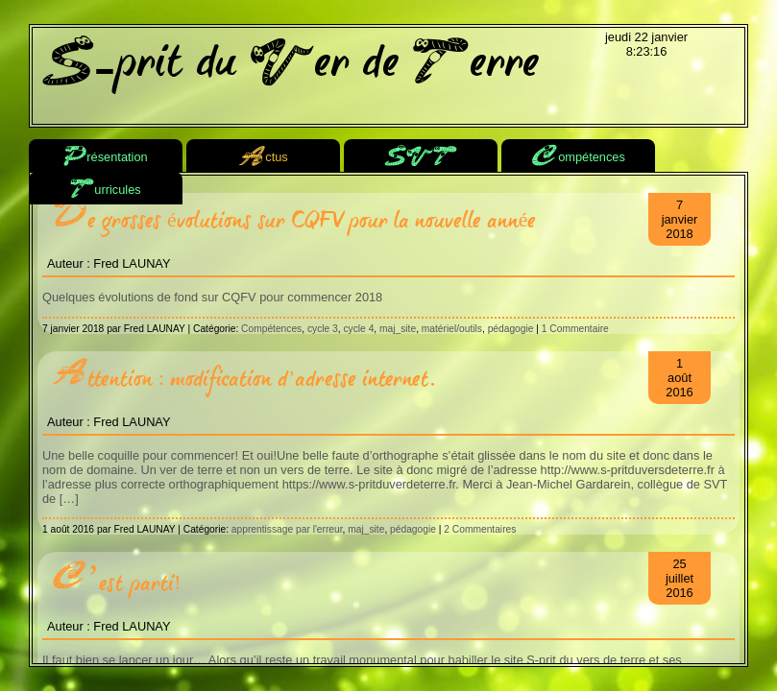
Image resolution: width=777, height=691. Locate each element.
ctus (262, 158)
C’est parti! (117, 583)
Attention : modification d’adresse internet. (243, 378)
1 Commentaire (575, 328)
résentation (105, 158)
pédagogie (511, 328)
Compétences (271, 328)
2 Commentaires (480, 529)
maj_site (397, 328)
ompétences (578, 158)
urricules (105, 190)
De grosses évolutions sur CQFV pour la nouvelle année (294, 220)
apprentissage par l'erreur (287, 529)
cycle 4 (358, 328)
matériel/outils (452, 328)
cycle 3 (322, 328)
